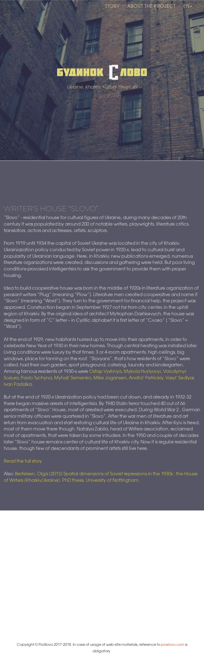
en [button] (187, 12)
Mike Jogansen (110, 378)
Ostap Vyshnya (105, 372)
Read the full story (23, 461)
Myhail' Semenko (72, 378)
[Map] (102, 573)
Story (112, 12)
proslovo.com (172, 645)
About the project (151, 12)
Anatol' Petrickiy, (147, 378)
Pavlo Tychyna (36, 378)
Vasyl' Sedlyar (179, 378)
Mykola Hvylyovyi (142, 372)
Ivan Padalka (18, 385)
